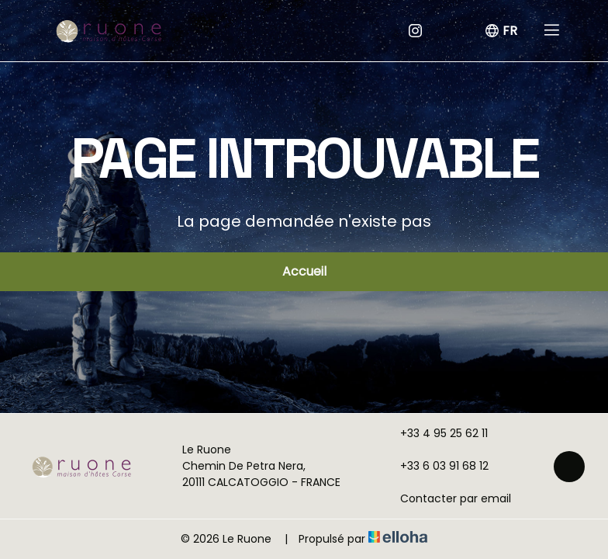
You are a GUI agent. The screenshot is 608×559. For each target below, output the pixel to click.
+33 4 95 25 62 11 (435, 433)
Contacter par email (446, 498)
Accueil (304, 271)
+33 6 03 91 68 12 (435, 466)
